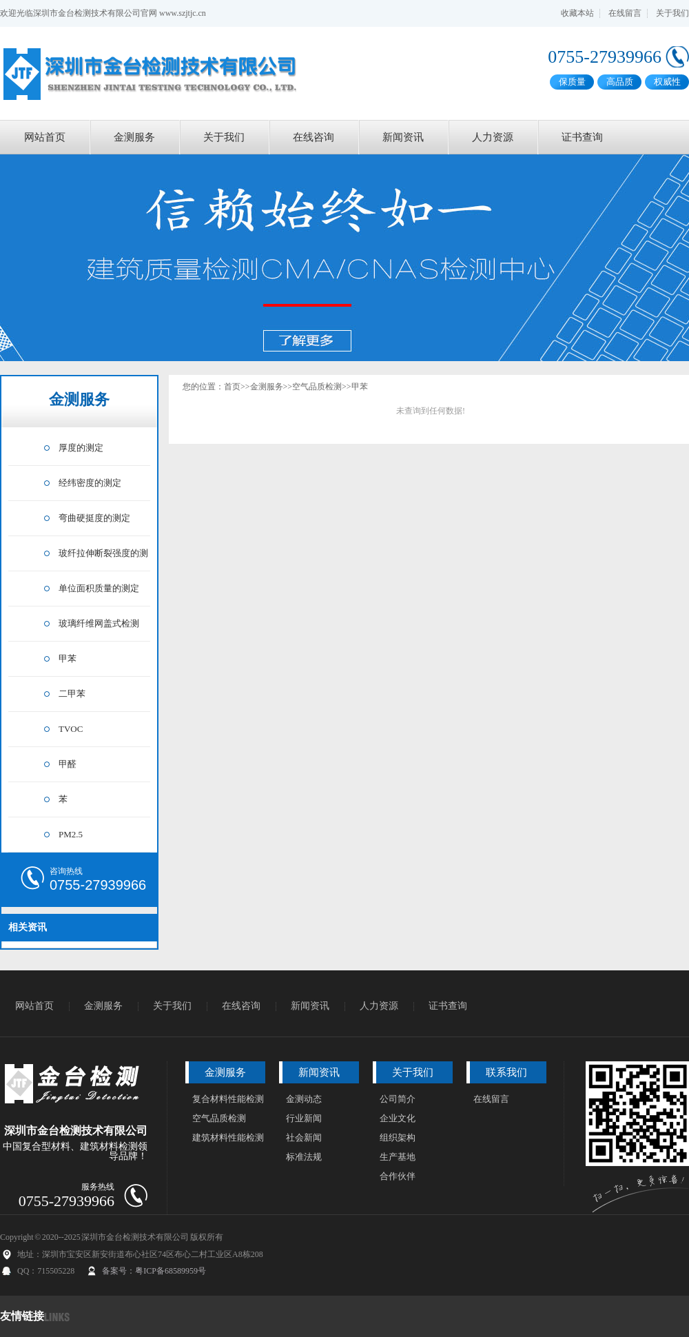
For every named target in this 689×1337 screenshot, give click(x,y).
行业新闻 (304, 1118)
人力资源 (492, 137)
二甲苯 (72, 693)
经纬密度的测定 (90, 483)
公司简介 (397, 1099)
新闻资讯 (403, 137)
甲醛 (67, 764)
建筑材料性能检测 (228, 1137)
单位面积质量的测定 (99, 588)
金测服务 (134, 137)
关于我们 (672, 13)
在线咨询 (313, 137)
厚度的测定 (81, 447)
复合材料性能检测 (228, 1099)
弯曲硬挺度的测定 (94, 518)
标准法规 (304, 1157)
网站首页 (44, 137)
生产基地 (397, 1157)
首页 (232, 386)
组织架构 (397, 1137)
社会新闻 (304, 1137)
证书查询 (582, 137)
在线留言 (624, 13)
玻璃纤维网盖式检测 (99, 623)
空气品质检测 (317, 386)
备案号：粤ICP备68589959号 (154, 1271)
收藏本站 (577, 13)
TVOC (71, 729)
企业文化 (397, 1118)
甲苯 (67, 658)
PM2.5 (71, 834)
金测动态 (304, 1099)
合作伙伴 (397, 1176)
